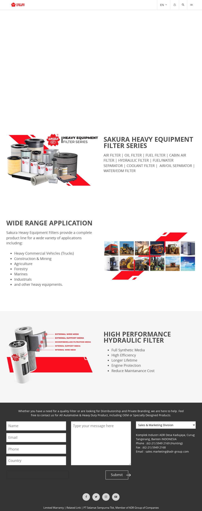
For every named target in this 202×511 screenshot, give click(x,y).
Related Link (74, 502)
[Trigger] (191, 5)
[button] (183, 5)
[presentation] (21, 469)
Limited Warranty (54, 502)
